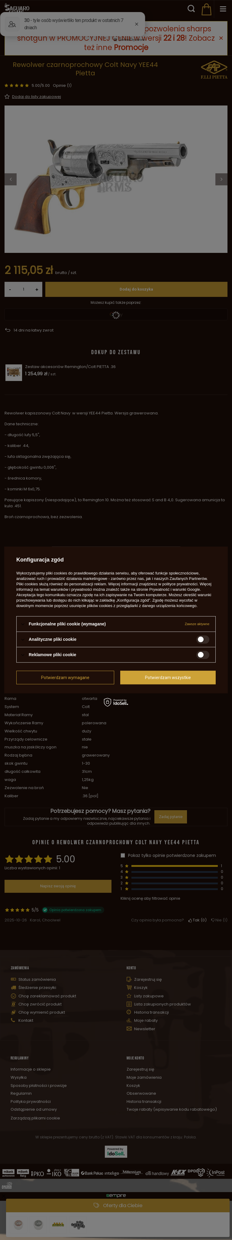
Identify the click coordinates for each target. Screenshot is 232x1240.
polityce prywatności (179, 584)
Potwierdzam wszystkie (168, 677)
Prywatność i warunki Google (174, 589)
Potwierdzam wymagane (65, 677)
